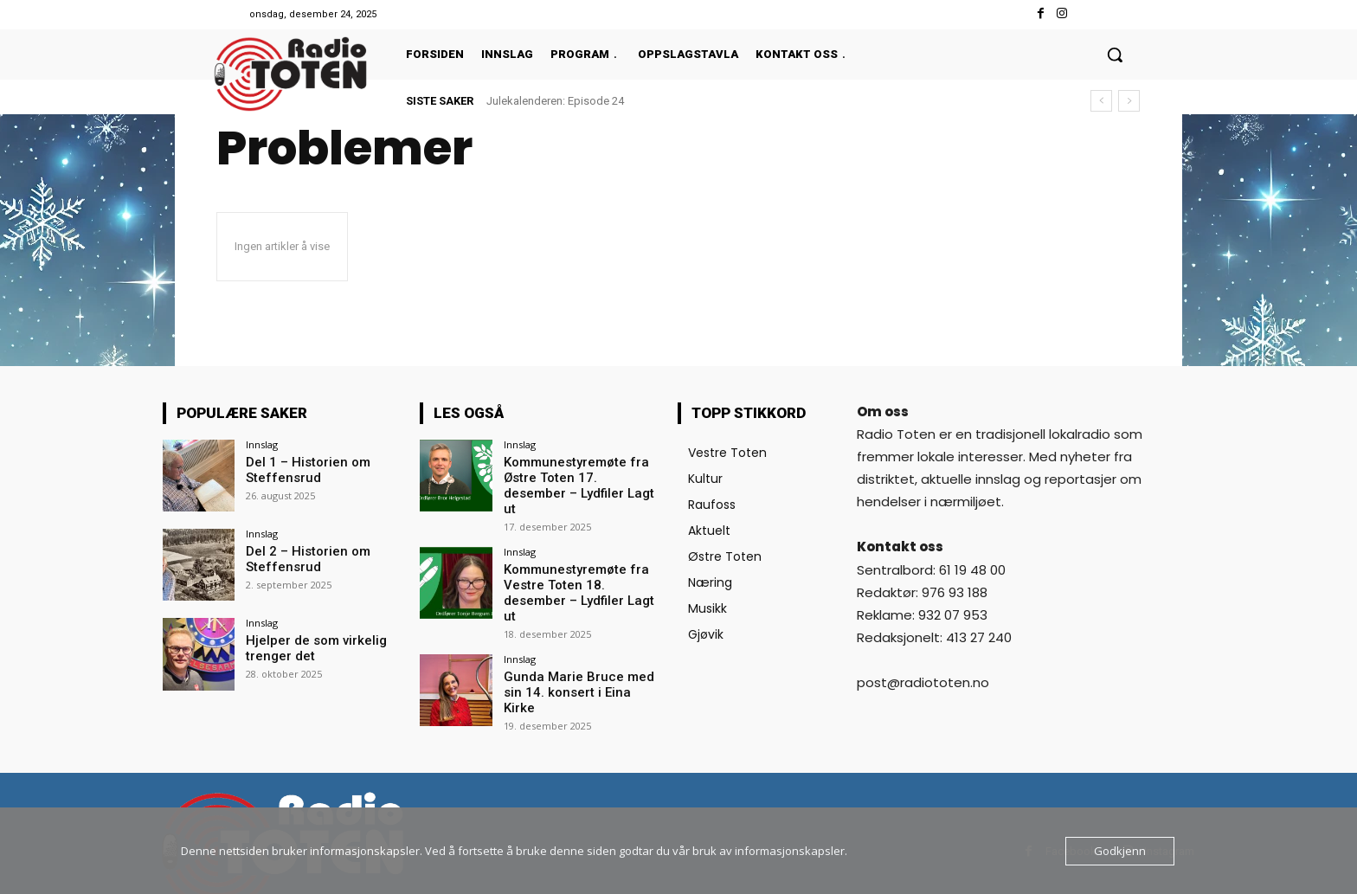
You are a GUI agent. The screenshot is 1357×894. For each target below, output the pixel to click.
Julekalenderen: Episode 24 (555, 100)
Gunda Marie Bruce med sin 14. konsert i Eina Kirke (578, 647)
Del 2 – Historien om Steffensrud (303, 557)
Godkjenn (1120, 851)
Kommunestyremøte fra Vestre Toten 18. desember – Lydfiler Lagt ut (580, 565)
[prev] (1101, 101)
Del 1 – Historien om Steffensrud (303, 468)
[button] (1115, 54)
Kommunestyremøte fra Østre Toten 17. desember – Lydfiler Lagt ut (582, 476)
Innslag (262, 444)
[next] (1129, 101)
